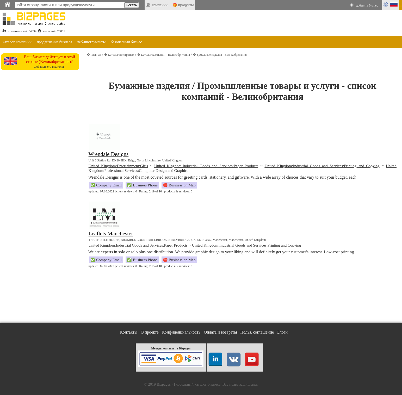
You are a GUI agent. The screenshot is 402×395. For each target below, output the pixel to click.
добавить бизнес (367, 5)
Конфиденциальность (181, 332)
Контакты (128, 332)
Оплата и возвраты (220, 332)
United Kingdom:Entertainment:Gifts (118, 166)
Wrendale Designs (109, 154)
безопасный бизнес (126, 42)
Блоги (282, 332)
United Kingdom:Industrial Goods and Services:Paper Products (206, 166)
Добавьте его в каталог (49, 66)
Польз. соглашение (257, 332)
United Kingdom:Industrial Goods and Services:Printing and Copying (322, 166)
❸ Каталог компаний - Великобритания (163, 55)
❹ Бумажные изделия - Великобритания (219, 55)
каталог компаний (17, 42)
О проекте (150, 332)
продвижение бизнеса (54, 42)
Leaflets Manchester (111, 233)
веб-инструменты (91, 42)
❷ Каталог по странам (119, 55)
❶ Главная (94, 55)
